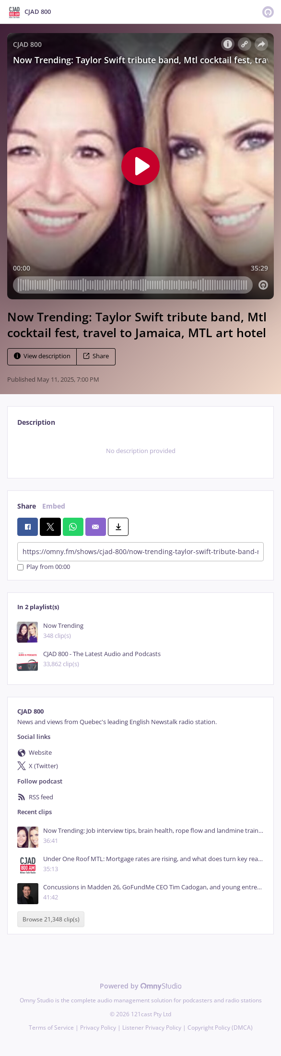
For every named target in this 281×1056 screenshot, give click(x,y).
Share (96, 356)
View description (42, 356)
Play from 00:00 (43, 567)
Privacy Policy (98, 1027)
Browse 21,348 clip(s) (51, 919)
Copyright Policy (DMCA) (220, 1027)
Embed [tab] (53, 506)
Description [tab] (36, 422)
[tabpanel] (140, 451)
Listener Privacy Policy (151, 1027)
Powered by (141, 985)
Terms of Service (51, 1027)
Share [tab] (26, 506)
